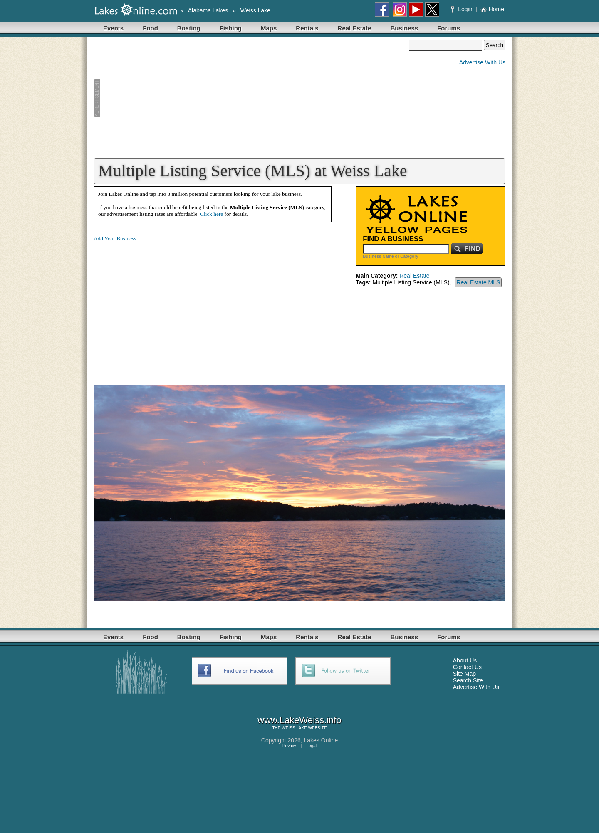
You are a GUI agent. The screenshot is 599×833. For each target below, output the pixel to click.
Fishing (231, 28)
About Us (465, 660)
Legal (312, 746)
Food (150, 28)
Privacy (289, 746)
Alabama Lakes (208, 10)
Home (492, 9)
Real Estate (354, 28)
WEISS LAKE (294, 728)
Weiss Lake (255, 10)
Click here (211, 214)
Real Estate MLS (478, 282)
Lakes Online (321, 740)
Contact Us (467, 667)
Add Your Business (115, 238)
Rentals (307, 28)
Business (404, 28)
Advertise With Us (482, 62)
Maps (269, 28)
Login (462, 9)
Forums (448, 28)
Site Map (464, 673)
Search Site (468, 680)
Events (113, 28)
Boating (188, 28)
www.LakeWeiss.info (299, 720)
